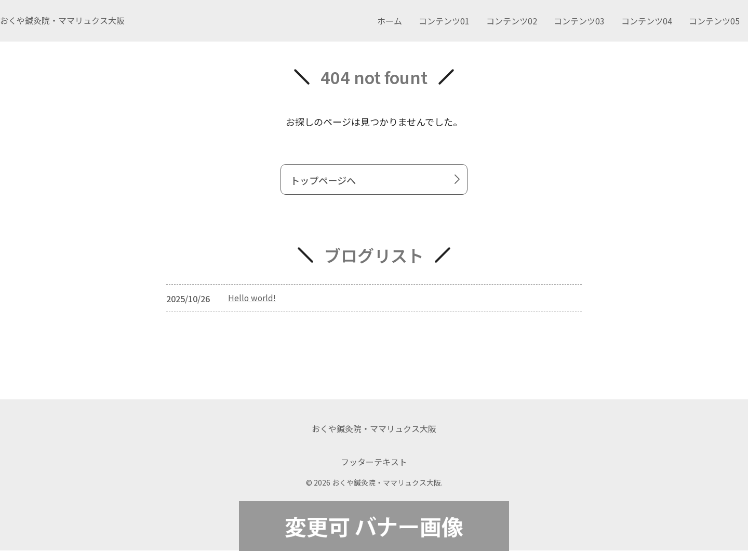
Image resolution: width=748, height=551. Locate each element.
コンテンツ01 (444, 21)
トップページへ (377, 181)
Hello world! (252, 299)
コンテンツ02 (511, 21)
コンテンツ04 (646, 21)
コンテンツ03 (579, 21)
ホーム (389, 21)
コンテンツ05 (714, 21)
